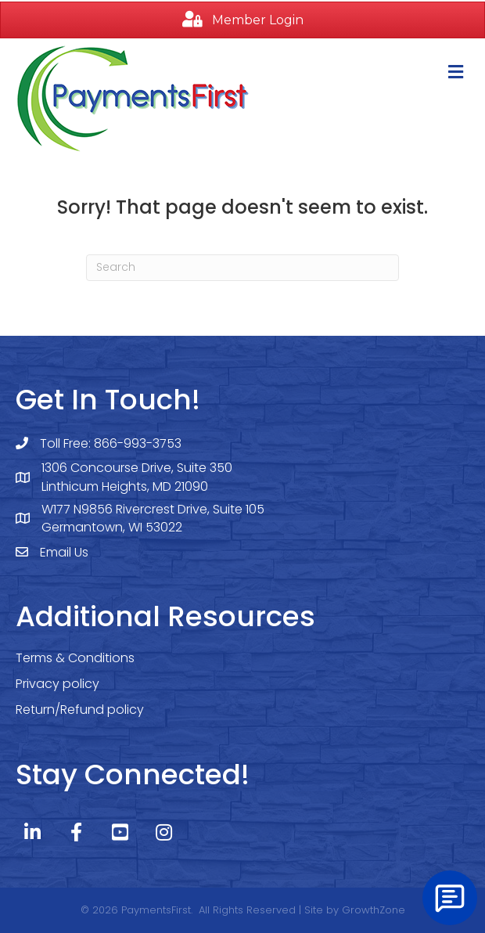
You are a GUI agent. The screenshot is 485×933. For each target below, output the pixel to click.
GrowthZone (373, 909)
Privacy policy (57, 684)
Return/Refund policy (80, 710)
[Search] (242, 267)
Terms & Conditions (75, 658)
